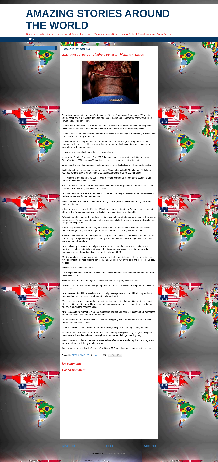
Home (109, 445)
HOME (32, 39)
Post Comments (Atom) (115, 454)
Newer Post (68, 445)
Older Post (150, 445)
